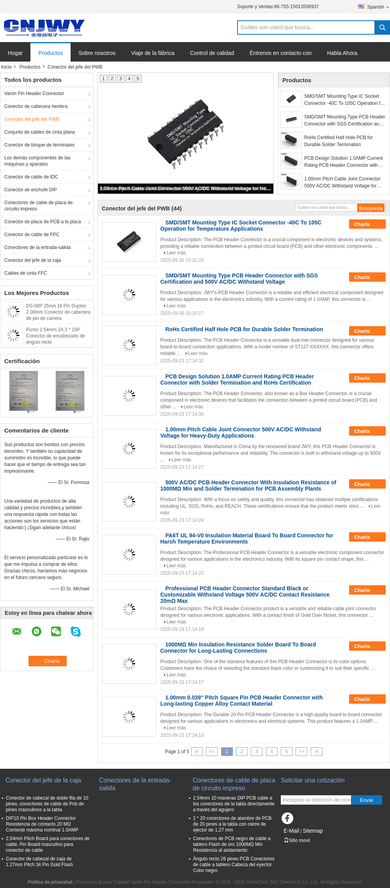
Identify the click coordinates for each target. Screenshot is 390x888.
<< (211, 751)
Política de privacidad (50, 882)
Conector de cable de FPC (31, 234)
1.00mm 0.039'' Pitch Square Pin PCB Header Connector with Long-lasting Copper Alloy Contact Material (241, 700)
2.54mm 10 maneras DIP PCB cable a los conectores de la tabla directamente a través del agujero (234, 803)
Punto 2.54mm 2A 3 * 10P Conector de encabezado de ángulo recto (55, 336)
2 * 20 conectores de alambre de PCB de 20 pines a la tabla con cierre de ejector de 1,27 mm (232, 824)
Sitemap (313, 831)
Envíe (366, 800)
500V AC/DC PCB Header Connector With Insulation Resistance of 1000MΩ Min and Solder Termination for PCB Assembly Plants (248, 485)
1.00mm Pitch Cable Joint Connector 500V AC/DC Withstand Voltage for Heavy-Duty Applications (186, 188)
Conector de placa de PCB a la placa (42, 221)
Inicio (6, 67)
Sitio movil (297, 840)
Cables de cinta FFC (25, 273)
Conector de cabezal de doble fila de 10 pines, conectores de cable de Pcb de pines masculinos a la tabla (47, 803)
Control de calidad (212, 53)
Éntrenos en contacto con (281, 53)
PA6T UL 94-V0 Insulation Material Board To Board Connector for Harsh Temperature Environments (246, 538)
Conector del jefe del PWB (31, 119)
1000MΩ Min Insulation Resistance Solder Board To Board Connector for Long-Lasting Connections (238, 647)
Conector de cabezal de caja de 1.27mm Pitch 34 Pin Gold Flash (39, 861)
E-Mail (291, 831)
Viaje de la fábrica (152, 53)
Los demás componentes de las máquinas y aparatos (37, 161)
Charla (367, 224)
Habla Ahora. (343, 53)
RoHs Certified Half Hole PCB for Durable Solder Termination (338, 141)
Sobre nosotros (96, 53)
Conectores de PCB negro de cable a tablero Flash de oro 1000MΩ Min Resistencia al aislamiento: (232, 844)
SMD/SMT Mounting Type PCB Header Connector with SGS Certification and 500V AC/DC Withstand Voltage (344, 120)
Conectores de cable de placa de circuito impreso (38, 206)
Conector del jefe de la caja (32, 260)
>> (301, 751)
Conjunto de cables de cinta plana (39, 132)
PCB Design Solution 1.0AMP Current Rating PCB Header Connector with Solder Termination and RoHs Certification (343, 162)
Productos (50, 53)
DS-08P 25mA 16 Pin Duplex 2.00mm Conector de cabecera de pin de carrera (58, 312)
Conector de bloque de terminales (39, 145)
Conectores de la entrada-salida (37, 247)
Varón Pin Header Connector (34, 93)
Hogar (15, 53)
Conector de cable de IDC (31, 177)
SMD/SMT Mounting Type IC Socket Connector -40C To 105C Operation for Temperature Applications (344, 100)
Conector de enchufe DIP (30, 189)
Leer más (176, 253)
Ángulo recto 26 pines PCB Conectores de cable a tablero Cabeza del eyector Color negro (234, 864)
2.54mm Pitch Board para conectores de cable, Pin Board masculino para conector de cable (48, 844)
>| (317, 751)
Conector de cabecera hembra (35, 106)
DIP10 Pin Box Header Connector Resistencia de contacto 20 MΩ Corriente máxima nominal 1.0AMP (42, 824)
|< (197, 751)
